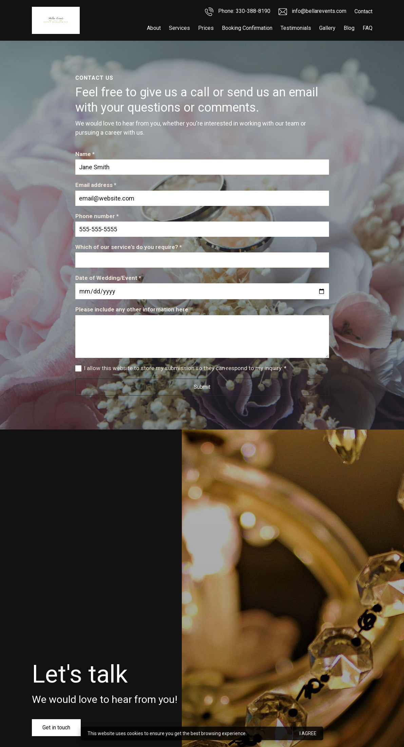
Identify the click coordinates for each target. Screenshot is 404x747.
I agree (308, 733)
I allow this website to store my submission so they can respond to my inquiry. (185, 368)
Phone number (97, 216)
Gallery (327, 28)
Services (179, 28)
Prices (206, 28)
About (154, 28)
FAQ (367, 28)
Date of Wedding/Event (108, 278)
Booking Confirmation (247, 28)
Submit (202, 387)
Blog (349, 28)
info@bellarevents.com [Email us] (312, 11)
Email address (95, 185)
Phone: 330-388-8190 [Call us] (237, 11)
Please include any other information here (131, 309)
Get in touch (56, 727)
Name (85, 154)
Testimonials (296, 28)
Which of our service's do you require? (128, 247)
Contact (363, 11)
